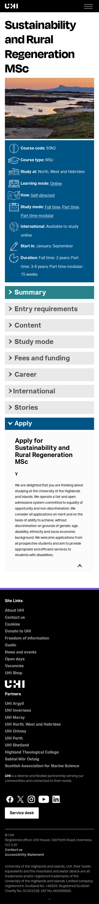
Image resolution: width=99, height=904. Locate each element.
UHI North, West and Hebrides (33, 724)
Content (24, 325)
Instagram (31, 799)
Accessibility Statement (24, 855)
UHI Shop (13, 673)
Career (22, 374)
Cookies (12, 624)
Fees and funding (38, 358)
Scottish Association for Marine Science (42, 766)
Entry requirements (42, 309)
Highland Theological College (32, 752)
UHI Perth (14, 738)
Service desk (22, 813)
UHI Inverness (18, 710)
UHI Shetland (17, 745)
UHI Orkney (15, 731)
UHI (8, 776)
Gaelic (10, 645)
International (31, 391)
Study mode (30, 341)
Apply (19, 423)
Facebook (9, 799)
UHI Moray (15, 718)
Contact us (15, 617)
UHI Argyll (14, 704)
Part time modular (37, 216)
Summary (26, 292)
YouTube (43, 799)
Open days (15, 659)
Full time (52, 207)
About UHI (14, 610)
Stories (22, 407)
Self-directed (43, 195)
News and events (21, 652)
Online (56, 184)
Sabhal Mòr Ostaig (22, 759)
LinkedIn (56, 799)
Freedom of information (27, 638)
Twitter (20, 799)
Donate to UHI (18, 631)
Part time (70, 207)
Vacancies (14, 666)
